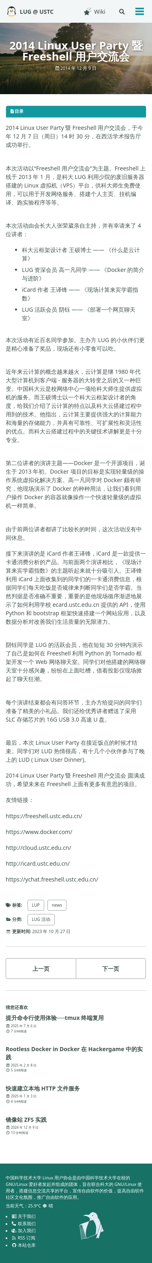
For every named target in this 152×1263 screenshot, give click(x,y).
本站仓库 (23, 1245)
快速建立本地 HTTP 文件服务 (43, 1088)
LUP (36, 905)
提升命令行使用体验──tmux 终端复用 (55, 1018)
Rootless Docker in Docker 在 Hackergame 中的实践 (74, 1053)
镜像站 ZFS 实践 (26, 1119)
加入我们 (23, 1230)
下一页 (110, 968)
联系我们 (23, 1223)
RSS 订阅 (23, 1238)
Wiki (94, 11)
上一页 (40, 968)
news (57, 905)
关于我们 (23, 1216)
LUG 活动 (41, 919)
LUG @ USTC (37, 11)
